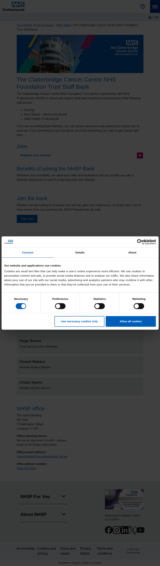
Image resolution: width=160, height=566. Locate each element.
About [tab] (132, 252)
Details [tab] (80, 252)
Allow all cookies (131, 321)
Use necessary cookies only (79, 321)
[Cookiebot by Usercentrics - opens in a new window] (140, 242)
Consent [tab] (27, 252)
